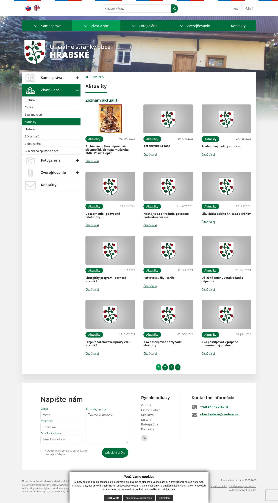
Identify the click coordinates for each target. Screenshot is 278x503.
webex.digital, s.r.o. (45, 488)
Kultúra (30, 100)
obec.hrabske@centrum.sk (219, 414)
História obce (151, 410)
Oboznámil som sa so (66, 452)
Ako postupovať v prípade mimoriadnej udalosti (220, 343)
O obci (146, 405)
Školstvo (147, 415)
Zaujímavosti (33, 115)
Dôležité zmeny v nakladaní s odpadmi (222, 279)
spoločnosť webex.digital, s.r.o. (38, 491)
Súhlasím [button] (113, 498)
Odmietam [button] (164, 498)
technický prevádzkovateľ (68, 491)
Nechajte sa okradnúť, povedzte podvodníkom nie (166, 215)
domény (60, 488)
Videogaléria (33, 144)
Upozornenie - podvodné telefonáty (102, 215)
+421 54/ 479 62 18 (214, 406)
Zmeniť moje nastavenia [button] (139, 498)
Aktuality (30, 122)
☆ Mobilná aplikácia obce (41, 151)
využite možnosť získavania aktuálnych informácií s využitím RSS (57, 481)
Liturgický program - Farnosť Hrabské (105, 279)
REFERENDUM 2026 (156, 146)
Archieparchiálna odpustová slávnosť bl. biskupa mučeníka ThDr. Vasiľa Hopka (107, 149)
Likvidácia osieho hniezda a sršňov (226, 214)
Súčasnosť (32, 136)
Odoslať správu (115, 453)
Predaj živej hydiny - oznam (221, 146)
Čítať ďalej (92, 161)
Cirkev (29, 107)
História (30, 129)
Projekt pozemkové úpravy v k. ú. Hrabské (108, 343)
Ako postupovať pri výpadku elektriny (163, 343)
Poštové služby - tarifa (159, 278)
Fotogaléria (149, 424)
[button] (47, 25)
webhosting (28, 488)
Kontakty (238, 25)
